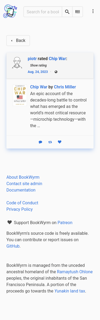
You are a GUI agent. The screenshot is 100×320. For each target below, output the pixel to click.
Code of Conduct (22, 202)
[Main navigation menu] (93, 11)
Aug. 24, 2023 (38, 72)
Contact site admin (24, 183)
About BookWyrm (22, 177)
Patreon (65, 222)
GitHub (12, 246)
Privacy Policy (19, 209)
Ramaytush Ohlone (75, 271)
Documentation (20, 190)
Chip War (57, 58)
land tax (69, 291)
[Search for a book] (42, 11)
